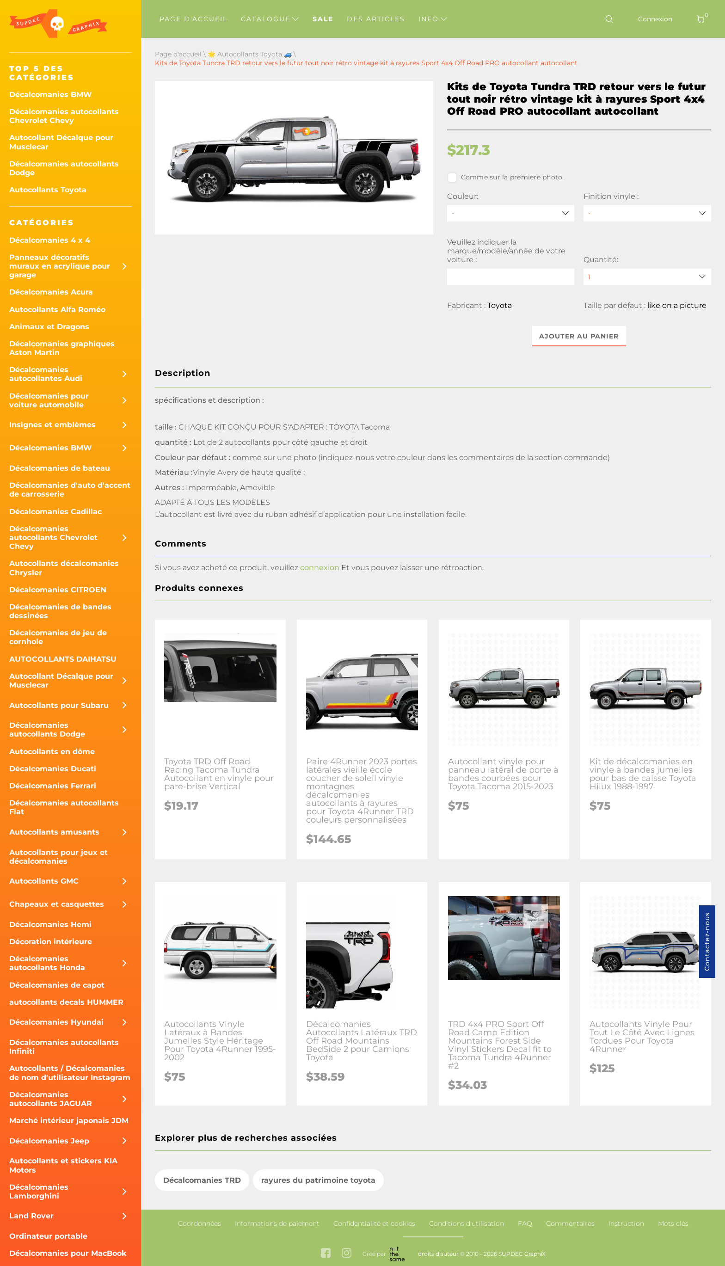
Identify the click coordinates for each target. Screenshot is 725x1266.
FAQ (525, 1223)
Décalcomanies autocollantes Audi (45, 374)
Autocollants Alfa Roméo (57, 309)
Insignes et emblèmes (52, 424)
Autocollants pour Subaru (59, 705)
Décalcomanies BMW (50, 94)
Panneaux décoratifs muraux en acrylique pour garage (59, 266)
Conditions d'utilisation (466, 1223)
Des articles (376, 19)
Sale (323, 19)
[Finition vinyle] (647, 213)
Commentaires (570, 1223)
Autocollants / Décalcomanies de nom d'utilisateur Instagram (69, 1073)
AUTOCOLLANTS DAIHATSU (63, 659)
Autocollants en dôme (52, 751)
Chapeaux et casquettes (56, 904)
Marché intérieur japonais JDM (69, 1120)
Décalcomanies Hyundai (56, 1022)
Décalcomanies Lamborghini (38, 1191)
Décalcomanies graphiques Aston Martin (62, 348)
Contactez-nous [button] (707, 941)
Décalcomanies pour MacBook (68, 1253)
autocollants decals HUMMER (66, 1002)
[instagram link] (346, 1254)
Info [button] (432, 19)
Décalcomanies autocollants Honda (47, 963)
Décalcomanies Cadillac (55, 511)
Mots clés (673, 1223)
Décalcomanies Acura (51, 292)
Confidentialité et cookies (374, 1223)
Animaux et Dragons (49, 326)
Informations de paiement (277, 1223)
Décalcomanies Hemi (50, 924)
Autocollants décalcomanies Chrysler (64, 568)
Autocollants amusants (54, 832)
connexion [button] (319, 567)
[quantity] (647, 277)
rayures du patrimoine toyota (318, 1180)
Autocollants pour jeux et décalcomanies (58, 857)
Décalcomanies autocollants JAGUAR (50, 1099)
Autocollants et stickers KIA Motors (63, 1165)
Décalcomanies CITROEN (57, 589)
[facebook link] (326, 1254)
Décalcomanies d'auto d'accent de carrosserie (69, 489)
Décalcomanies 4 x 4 (49, 240)
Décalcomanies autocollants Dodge (64, 168)
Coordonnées (199, 1223)
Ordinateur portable (48, 1236)
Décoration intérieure (50, 941)
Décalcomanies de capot (56, 985)
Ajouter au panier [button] (579, 336)
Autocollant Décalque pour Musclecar (61, 142)
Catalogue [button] (270, 19)
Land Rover (31, 1215)
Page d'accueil (193, 19)
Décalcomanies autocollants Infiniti (64, 1047)
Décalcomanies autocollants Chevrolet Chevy (64, 116)
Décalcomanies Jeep (49, 1141)
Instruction (626, 1223)
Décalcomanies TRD (202, 1180)
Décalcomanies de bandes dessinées (60, 611)
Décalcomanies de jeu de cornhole (58, 637)
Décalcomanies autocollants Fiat (64, 807)
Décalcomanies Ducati (52, 768)
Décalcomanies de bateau (59, 468)
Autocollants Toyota (47, 189)
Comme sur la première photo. (505, 177)
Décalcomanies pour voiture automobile (49, 400)
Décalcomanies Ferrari (52, 785)
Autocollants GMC (44, 881)
